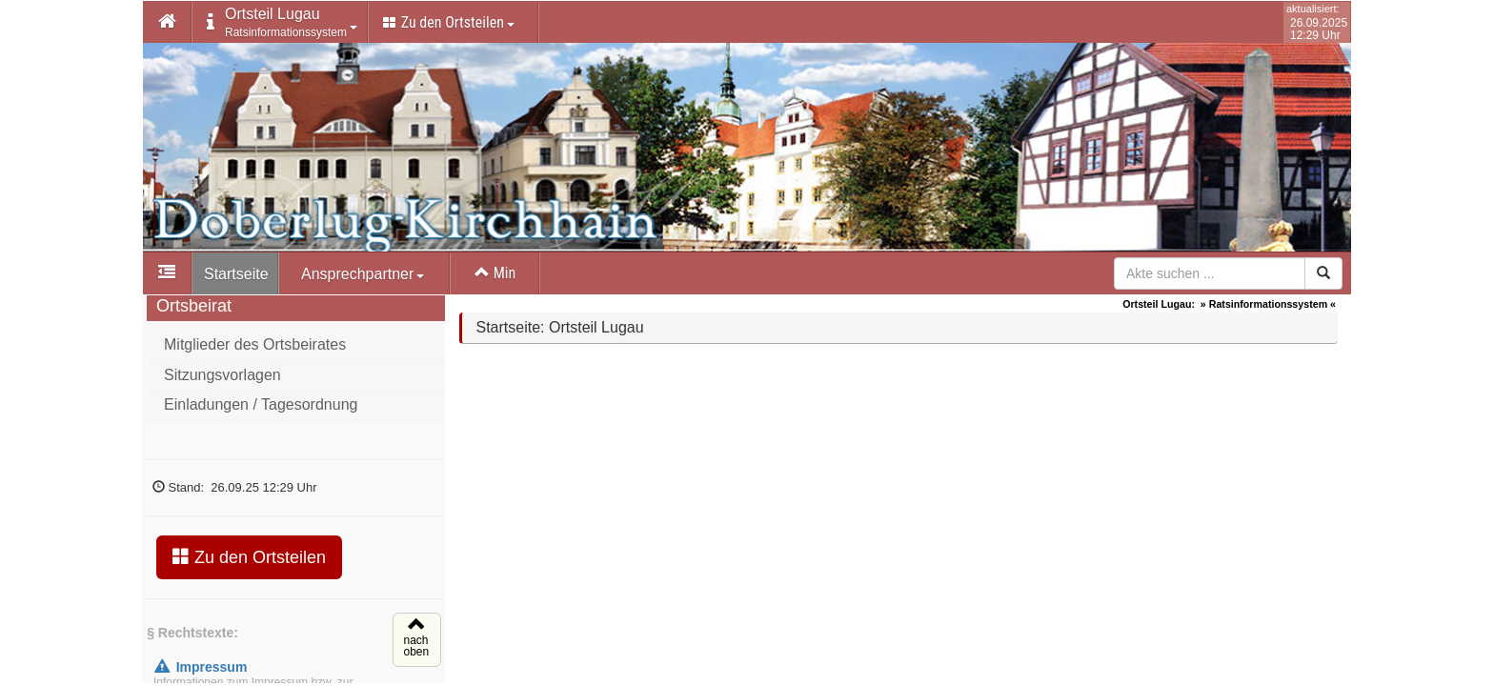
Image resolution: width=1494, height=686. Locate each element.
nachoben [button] (414, 646)
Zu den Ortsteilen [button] (449, 22)
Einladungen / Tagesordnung (260, 410)
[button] (167, 23)
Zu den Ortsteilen (249, 563)
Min (494, 273)
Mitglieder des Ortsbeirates (255, 350)
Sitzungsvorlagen (222, 381)
